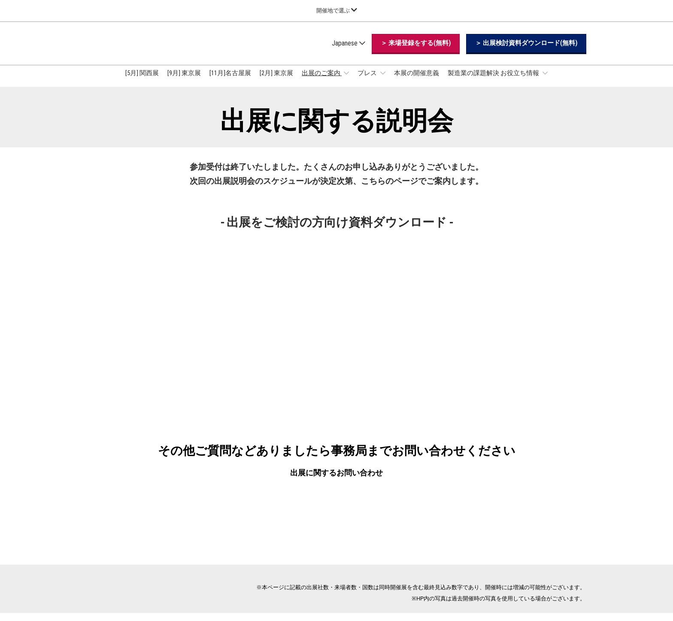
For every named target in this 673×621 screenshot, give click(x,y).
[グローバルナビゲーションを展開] (336, 10)
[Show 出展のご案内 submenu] (346, 81)
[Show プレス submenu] (382, 81)
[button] (416, 51)
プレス (368, 81)
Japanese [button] (348, 51)
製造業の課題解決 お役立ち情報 (494, 81)
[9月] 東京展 (184, 81)
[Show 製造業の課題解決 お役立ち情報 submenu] (545, 81)
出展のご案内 (322, 81)
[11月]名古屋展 (230, 81)
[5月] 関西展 (142, 81)
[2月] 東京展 (276, 81)
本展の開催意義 (416, 81)
